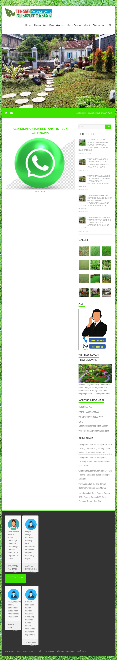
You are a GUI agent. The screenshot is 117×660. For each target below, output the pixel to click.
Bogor (15, 630)
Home (28, 25)
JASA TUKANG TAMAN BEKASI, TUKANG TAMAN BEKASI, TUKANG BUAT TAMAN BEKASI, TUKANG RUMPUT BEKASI (93, 145)
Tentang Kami (99, 25)
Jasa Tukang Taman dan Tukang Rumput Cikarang (95, 475)
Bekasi (33, 572)
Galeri (87, 25)
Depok (15, 572)
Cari (108, 127)
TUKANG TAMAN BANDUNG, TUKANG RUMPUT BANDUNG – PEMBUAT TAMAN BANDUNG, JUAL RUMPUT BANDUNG (95, 181)
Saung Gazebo (74, 25)
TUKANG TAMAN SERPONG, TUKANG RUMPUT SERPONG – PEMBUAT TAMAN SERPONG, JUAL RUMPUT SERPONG (95, 222)
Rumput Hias (40, 25)
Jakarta (32, 645)
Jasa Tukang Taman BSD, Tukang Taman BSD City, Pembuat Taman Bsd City (95, 448)
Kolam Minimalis (56, 25)
